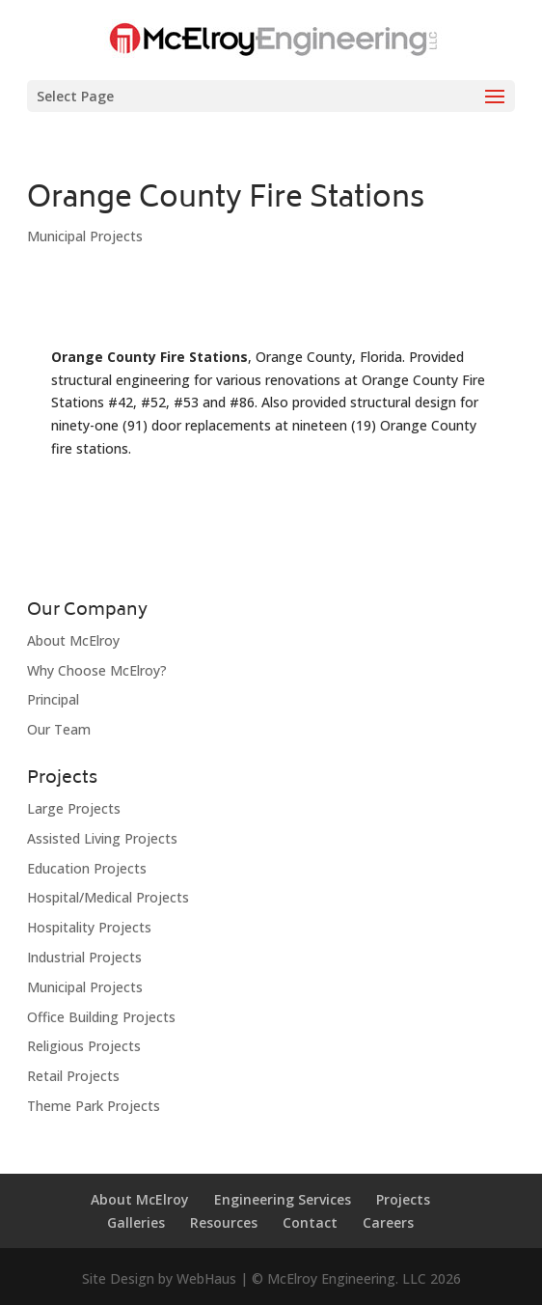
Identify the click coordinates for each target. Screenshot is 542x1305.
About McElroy (73, 640)
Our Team (59, 729)
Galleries (136, 1222)
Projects (403, 1199)
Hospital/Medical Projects (108, 897)
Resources (223, 1222)
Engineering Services (282, 1199)
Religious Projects (84, 1046)
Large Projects (74, 808)
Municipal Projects (85, 236)
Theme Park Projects (93, 1106)
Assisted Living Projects (102, 838)
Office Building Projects (101, 1017)
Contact (310, 1222)
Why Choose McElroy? (97, 670)
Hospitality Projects (89, 927)
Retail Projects (73, 1076)
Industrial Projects (84, 957)
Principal (53, 699)
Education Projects (87, 868)
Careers (388, 1222)
